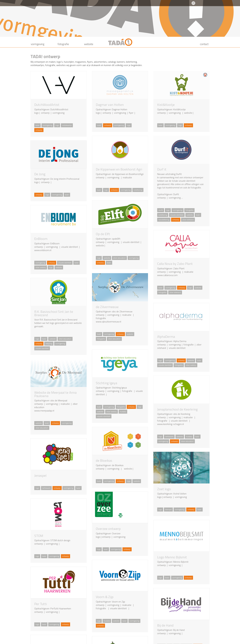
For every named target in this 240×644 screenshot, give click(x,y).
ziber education (119, 257)
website (190, 214)
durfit (160, 210)
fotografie (189, 210)
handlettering (163, 219)
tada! (37, 125)
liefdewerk (169, 436)
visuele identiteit (176, 214)
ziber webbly (41, 267)
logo (57, 125)
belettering (138, 189)
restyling (48, 343)
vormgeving (47, 125)
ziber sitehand (188, 219)
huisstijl (123, 411)
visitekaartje (67, 125)
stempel (168, 509)
